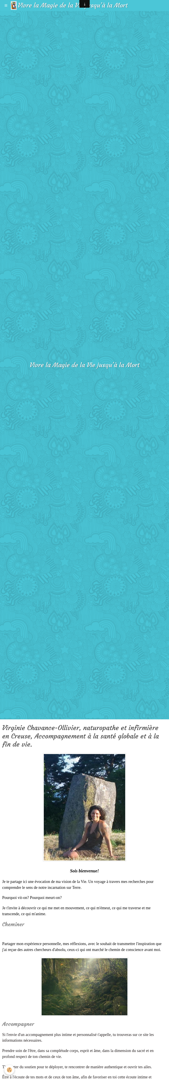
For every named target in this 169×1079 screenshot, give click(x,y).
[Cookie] (9, 1070)
